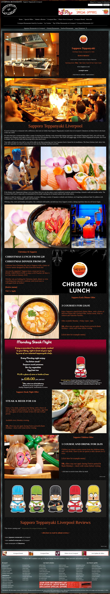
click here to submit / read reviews (83, 74)
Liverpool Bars (52, 19)
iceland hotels (62, 578)
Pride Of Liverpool (50, 591)
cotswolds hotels (26, 574)
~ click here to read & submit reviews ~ (55, 533)
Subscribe (89, 19)
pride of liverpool (6, 565)
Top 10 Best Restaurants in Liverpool (64, 23)
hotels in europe (62, 565)
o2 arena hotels (42, 566)
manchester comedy (6, 583)
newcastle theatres (96, 570)
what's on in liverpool (7, 570)
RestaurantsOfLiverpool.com (36, 590)
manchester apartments (7, 587)
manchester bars (5, 579)
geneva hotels (62, 570)
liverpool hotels (25, 565)
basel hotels (61, 571)
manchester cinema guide (8, 585)
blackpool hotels (26, 570)
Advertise (107, 2)
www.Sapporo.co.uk (83, 67)
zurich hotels (61, 568)
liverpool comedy (6, 571)
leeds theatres (79, 578)
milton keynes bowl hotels (44, 576)
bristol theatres (79, 570)
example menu (83, 70)
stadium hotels (42, 565)
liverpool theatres (80, 579)
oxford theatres (95, 573)
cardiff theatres (79, 571)
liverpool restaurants (6, 568)
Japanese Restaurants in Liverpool (34, 28)
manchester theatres (96, 566)
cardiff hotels (25, 578)
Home (21, 19)
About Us (93, 2)
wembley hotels (42, 568)
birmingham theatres (80, 565)
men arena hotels (42, 579)
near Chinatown (80, 28)
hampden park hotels (43, 573)
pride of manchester (6, 577)
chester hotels (25, 568)
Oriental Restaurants (53, 28)
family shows (95, 578)
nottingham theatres (96, 571)
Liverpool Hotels (79, 19)
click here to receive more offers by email (75, 471)
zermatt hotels (62, 573)
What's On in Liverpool (65, 19)
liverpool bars (5, 566)
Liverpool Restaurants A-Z (85, 23)
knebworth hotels (42, 574)
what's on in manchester (7, 582)
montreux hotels (62, 574)
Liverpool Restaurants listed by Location (30, 23)
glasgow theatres (79, 576)
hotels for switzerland (63, 566)
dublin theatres (79, 573)
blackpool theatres (80, 566)
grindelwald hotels (63, 576)
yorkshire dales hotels (27, 576)
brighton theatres (79, 568)
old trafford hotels (43, 578)
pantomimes (94, 579)
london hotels (25, 579)
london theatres (95, 565)
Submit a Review (40, 19)
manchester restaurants (7, 580)
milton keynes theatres (97, 568)
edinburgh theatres (80, 574)
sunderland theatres (96, 574)
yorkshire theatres (96, 576)
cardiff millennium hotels (44, 571)
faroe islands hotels (63, 579)
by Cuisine (47, 23)
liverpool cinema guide (7, 573)
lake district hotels (26, 573)
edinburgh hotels (26, 571)
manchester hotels (26, 566)
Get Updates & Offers (98, 553)
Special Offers (28, 19)
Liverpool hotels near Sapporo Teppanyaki (87, 59)
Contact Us (100, 2)
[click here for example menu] (73, 335)
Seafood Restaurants (66, 28)
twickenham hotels (43, 570)
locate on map (74, 59)
